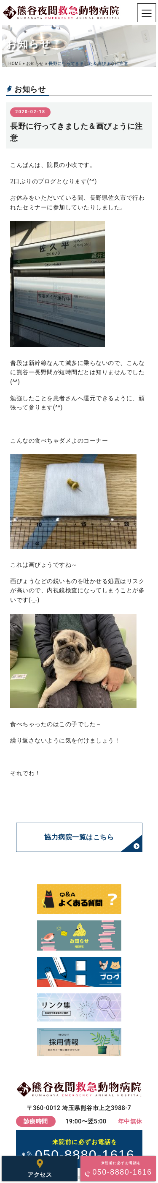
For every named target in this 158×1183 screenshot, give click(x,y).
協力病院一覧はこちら (79, 837)
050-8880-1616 (85, 1149)
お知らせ (35, 63)
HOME (14, 63)
